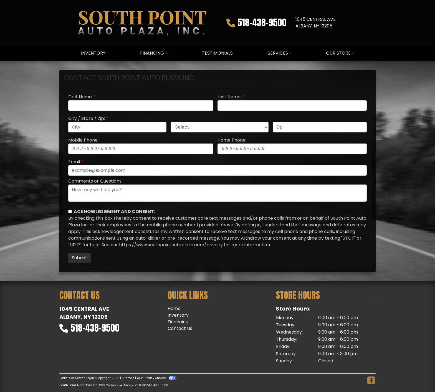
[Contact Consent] (70, 211)
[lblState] (220, 127)
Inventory (178, 315)
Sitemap (128, 378)
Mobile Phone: (83, 140)
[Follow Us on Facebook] (371, 380)
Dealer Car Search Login (76, 378)
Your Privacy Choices (156, 378)
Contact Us (180, 328)
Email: (74, 161)
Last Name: (229, 97)
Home (174, 308)
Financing (178, 322)
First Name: (80, 97)
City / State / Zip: (86, 118)
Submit (79, 258)
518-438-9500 (261, 22)
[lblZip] (320, 127)
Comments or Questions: (95, 181)
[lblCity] (117, 127)
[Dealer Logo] (142, 23)
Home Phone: (232, 140)
